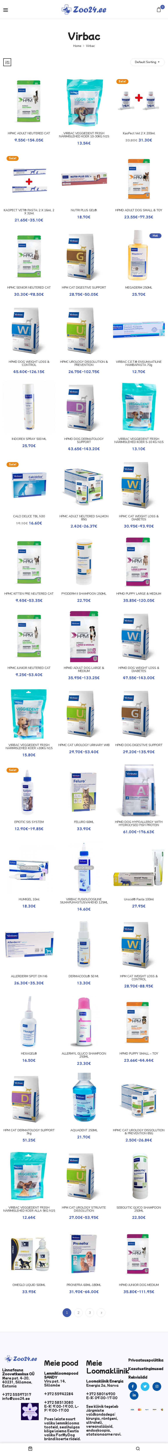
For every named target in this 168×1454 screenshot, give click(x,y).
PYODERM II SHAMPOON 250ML (83, 593)
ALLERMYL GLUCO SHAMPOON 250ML (84, 1055)
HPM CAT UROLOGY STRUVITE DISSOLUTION (84, 1209)
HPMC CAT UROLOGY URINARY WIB (84, 745)
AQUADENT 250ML (84, 1130)
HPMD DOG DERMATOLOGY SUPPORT (84, 441)
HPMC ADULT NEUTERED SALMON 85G (84, 518)
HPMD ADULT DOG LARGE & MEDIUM (84, 670)
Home (77, 46)
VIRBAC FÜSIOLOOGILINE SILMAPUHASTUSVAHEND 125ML (84, 901)
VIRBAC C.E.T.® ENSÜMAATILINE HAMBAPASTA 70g (139, 363)
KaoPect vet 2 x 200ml (139, 133)
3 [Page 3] (90, 1312)
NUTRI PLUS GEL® (84, 210)
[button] (159, 10)
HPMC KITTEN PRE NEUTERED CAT (29, 593)
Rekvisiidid (137, 1377)
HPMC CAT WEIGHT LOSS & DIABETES (139, 518)
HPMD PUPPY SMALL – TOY (139, 1053)
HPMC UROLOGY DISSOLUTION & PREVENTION (84, 363)
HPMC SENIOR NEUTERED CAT (29, 287)
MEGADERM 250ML (138, 287)
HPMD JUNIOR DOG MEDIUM (139, 1285)
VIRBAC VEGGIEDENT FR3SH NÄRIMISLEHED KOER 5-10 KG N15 (138, 441)
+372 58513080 (58, 1402)
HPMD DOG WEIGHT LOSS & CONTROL (29, 363)
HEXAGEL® (29, 1053)
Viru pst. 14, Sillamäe (55, 1383)
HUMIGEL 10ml (29, 899)
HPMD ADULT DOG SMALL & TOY (138, 210)
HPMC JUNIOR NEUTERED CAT (29, 668)
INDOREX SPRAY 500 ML (29, 439)
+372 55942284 (58, 1394)
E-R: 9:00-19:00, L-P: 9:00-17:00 (61, 1408)
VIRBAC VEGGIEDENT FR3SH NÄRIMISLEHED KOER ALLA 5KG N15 (29, 1209)
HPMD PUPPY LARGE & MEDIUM (138, 593)
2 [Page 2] (78, 1312)
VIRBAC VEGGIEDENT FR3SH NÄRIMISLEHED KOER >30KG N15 (29, 747)
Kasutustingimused (145, 1368)
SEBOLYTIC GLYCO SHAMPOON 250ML (139, 1209)
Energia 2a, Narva (102, 1385)
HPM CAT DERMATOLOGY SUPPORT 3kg (29, 1132)
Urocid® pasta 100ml (139, 899)
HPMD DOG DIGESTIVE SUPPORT (139, 745)
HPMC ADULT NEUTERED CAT (29, 133)
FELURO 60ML (84, 822)
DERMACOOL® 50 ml (84, 976)
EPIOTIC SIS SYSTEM (29, 822)
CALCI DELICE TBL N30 (29, 516)
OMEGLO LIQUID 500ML (29, 1285)
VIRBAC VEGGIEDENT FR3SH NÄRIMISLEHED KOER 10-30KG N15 (84, 135)
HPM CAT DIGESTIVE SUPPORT (84, 287)
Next (101, 1312)
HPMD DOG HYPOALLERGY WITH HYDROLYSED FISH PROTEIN (139, 824)
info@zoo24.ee (16, 1398)
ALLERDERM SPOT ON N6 (29, 976)
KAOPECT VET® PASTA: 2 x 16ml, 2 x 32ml (29, 212)
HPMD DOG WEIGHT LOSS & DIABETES (139, 670)
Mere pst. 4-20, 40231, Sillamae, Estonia (17, 1382)
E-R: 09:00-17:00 (101, 1397)
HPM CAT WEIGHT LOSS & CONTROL (139, 978)
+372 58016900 (100, 1394)
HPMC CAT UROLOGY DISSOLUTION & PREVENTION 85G (138, 1132)
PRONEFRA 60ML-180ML (84, 1285)
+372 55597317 (16, 1394)
